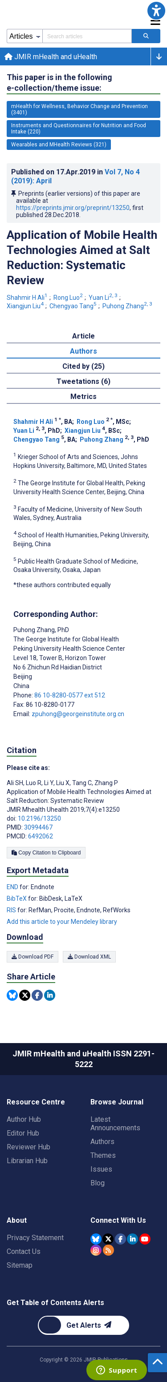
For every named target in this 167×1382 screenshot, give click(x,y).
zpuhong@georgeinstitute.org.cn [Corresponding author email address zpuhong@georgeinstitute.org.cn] (78, 713)
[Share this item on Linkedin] (49, 995)
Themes (103, 1155)
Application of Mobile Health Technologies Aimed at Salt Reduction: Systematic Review (82, 257)
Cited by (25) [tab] (83, 366)
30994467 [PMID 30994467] (38, 827)
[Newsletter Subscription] (83, 1325)
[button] (156, 10)
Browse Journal (116, 1102)
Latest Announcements (115, 1123)
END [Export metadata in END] (13, 886)
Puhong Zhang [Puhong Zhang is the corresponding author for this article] (41, 629)
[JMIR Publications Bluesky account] (96, 1239)
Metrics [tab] (83, 396)
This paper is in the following (59, 83)
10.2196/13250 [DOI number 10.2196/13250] (39, 818)
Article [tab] (83, 336)
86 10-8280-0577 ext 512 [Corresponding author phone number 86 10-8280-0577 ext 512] (69, 695)
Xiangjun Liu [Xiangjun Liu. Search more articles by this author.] (26, 306)
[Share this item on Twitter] (24, 995)
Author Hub (24, 1119)
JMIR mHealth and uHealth (50, 56)
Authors (102, 1141)
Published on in (75, 176)
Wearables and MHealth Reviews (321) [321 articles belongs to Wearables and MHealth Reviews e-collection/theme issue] (58, 144)
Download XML (89, 957)
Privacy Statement (35, 1237)
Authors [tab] (83, 351)
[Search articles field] (87, 36)
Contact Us (24, 1251)
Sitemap (20, 1265)
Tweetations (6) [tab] (83, 381)
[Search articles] (146, 36)
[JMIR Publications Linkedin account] (132, 1239)
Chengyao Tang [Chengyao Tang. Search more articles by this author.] (73, 306)
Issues (101, 1169)
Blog (97, 1183)
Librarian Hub (27, 1160)
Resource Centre (36, 1102)
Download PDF (32, 957)
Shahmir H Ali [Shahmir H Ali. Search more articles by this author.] (28, 297)
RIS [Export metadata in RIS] (12, 910)
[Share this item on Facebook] (37, 995)
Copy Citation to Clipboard (46, 853)
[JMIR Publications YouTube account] (145, 1239)
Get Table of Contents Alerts (55, 1302)
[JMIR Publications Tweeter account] (108, 1239)
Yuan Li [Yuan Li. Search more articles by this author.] (104, 297)
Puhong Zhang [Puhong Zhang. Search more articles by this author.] (128, 306)
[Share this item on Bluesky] (12, 995)
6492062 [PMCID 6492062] (40, 836)
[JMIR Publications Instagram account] (96, 1250)
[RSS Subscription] (108, 1250)
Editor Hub (23, 1133)
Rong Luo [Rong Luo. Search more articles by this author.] (68, 297)
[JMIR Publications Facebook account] (120, 1239)
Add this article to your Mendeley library (62, 921)
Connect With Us (118, 1220)
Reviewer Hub (28, 1147)
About (17, 1220)
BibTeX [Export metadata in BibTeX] (17, 898)
